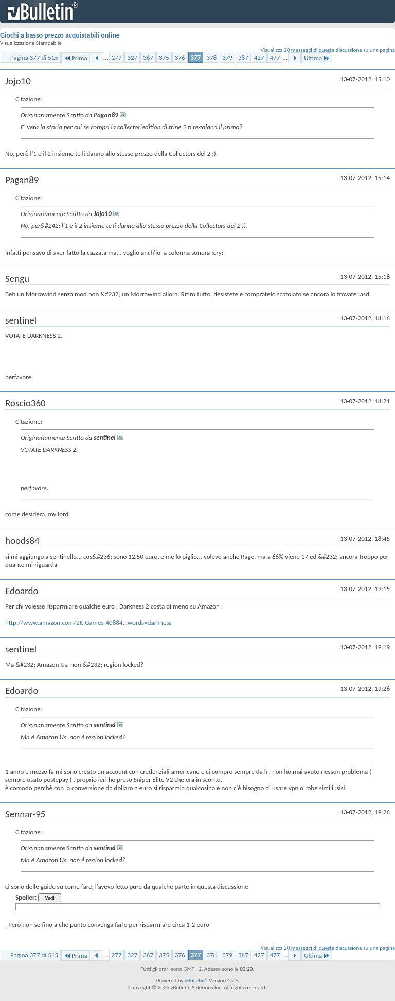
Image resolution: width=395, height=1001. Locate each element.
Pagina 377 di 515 (34, 57)
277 (117, 57)
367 (148, 57)
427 (259, 57)
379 (227, 57)
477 (275, 57)
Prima (75, 58)
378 (211, 57)
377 (196, 57)
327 (132, 57)
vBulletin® (196, 980)
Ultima (317, 58)
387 (243, 57)
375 (164, 57)
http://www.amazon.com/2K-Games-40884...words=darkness (88, 623)
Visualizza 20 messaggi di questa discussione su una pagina (328, 50)
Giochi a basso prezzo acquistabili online (60, 35)
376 (180, 57)
